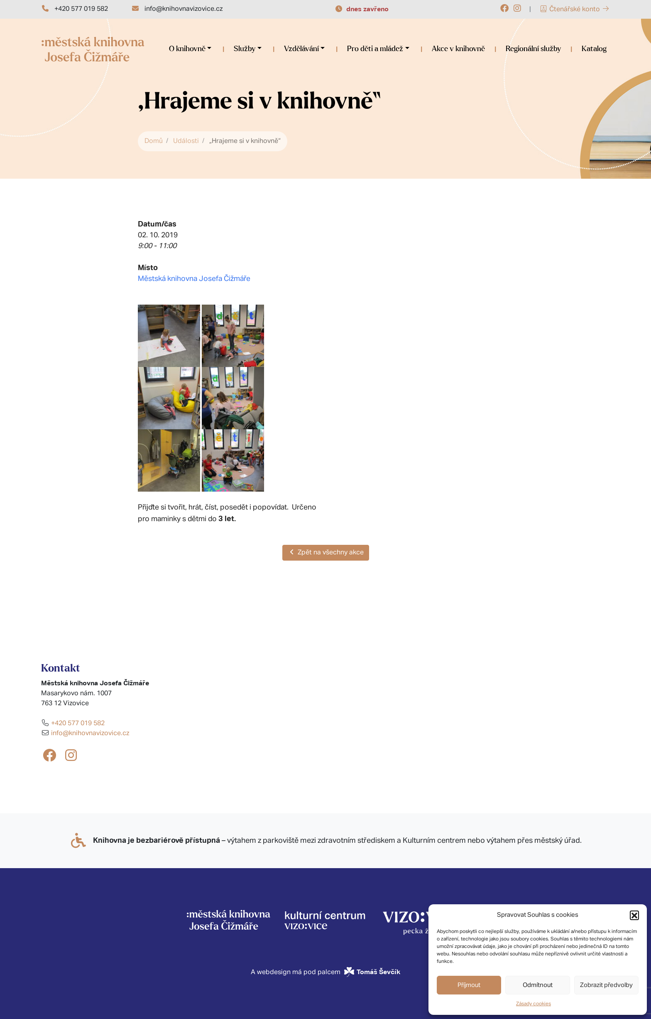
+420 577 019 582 (81, 9)
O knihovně (187, 49)
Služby (244, 49)
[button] (634, 915)
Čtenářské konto (574, 9)
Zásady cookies (533, 1004)
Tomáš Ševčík (378, 972)
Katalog (594, 49)
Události (186, 141)
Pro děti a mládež (375, 49)
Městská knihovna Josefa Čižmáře (194, 279)
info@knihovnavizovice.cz (183, 9)
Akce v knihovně (458, 49)
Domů (153, 141)
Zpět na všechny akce (326, 552)
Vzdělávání (301, 49)
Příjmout (469, 985)
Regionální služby (533, 49)
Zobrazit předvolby (606, 985)
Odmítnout (538, 985)
